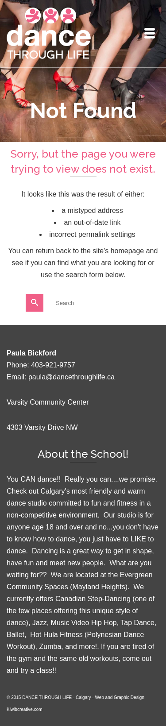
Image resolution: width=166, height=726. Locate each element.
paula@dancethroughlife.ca (71, 377)
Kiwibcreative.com (24, 709)
